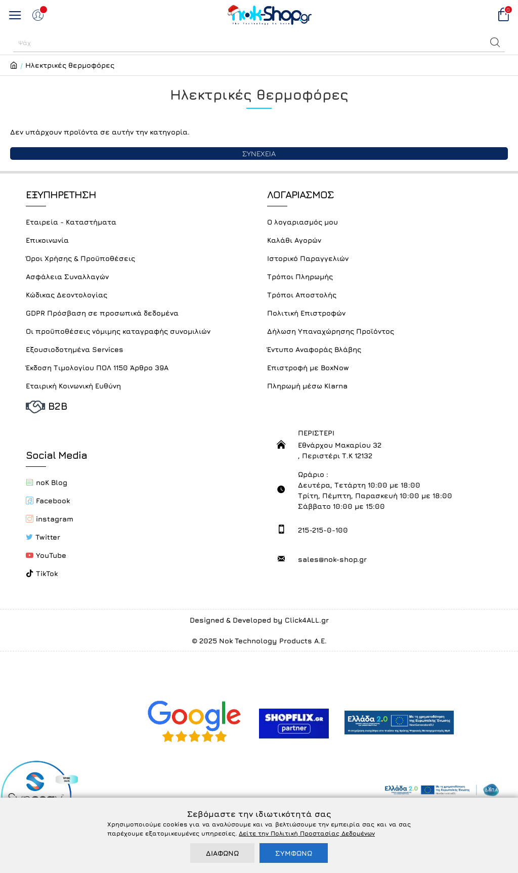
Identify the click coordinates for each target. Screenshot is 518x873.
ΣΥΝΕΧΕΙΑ (259, 153)
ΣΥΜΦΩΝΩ (293, 853)
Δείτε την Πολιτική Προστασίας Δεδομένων (307, 833)
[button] (495, 42)
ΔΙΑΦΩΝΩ (222, 853)
